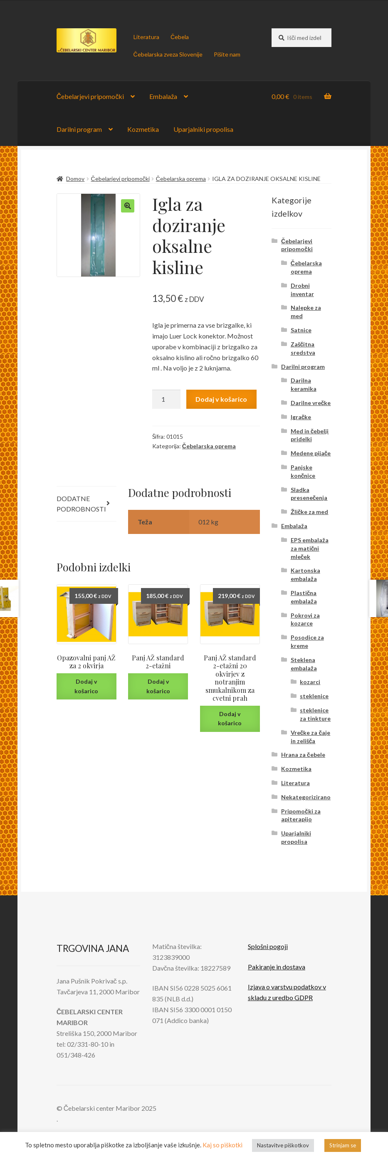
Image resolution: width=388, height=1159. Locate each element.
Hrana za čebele (303, 754)
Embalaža (163, 96)
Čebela (180, 36)
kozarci (310, 681)
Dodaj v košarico (221, 399)
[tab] (86, 504)
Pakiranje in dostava (276, 967)
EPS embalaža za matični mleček (310, 548)
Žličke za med (310, 511)
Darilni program (79, 129)
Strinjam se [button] (342, 1145)
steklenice (314, 695)
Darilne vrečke (311, 402)
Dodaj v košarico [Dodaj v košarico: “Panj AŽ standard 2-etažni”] (158, 686)
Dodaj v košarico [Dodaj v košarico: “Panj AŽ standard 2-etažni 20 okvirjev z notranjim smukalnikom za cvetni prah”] (230, 718)
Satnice (301, 330)
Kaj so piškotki (222, 1145)
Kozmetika (143, 129)
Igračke (301, 416)
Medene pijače (311, 453)
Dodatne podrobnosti (81, 503)
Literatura (146, 36)
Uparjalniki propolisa (203, 129)
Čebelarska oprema (181, 178)
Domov (75, 178)
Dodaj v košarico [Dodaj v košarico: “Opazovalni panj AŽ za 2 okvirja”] (86, 686)
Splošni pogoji (268, 946)
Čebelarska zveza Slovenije (168, 54)
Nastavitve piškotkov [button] (283, 1145)
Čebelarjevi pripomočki (90, 96)
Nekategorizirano (306, 797)
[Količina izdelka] (166, 399)
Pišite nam (227, 54)
